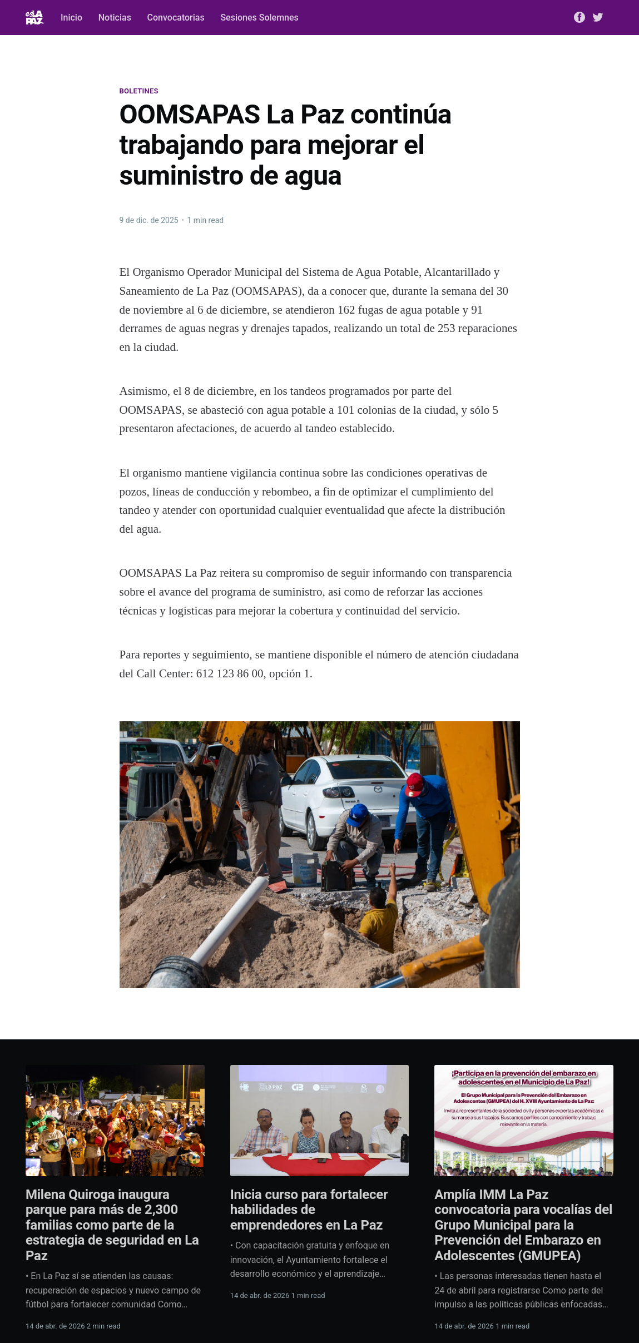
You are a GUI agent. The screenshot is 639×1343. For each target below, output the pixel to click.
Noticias (114, 17)
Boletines (139, 91)
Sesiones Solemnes (259, 17)
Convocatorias (176, 17)
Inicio (71, 17)
